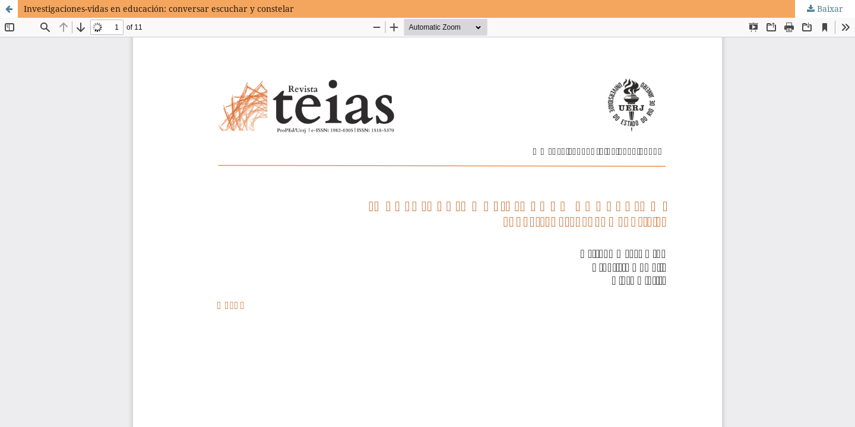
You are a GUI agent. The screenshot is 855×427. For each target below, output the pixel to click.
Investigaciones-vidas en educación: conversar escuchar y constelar (159, 8)
